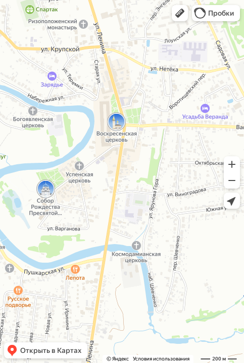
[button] (180, 13)
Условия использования (161, 358)
